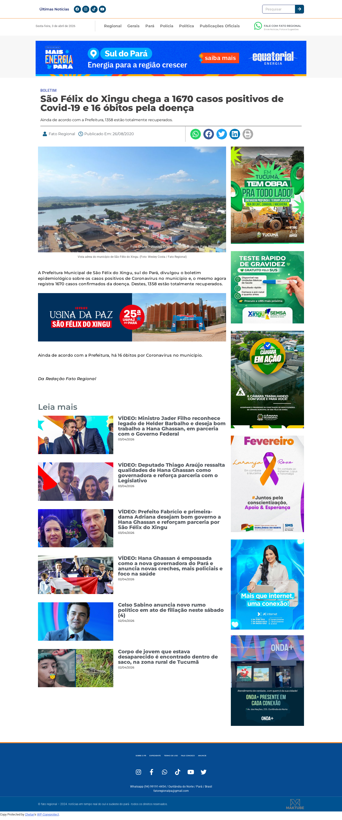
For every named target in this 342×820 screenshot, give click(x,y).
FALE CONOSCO (207, 758)
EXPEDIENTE (135, 758)
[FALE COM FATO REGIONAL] (257, 28)
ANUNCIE (240, 758)
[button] (195, 137)
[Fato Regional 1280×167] (171, 77)
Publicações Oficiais (220, 29)
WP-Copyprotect (48, 817)
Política (186, 29)
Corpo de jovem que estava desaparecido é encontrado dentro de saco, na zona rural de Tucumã (168, 659)
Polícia (166, 29)
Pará (149, 29)
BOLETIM (48, 93)
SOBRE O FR (103, 758)
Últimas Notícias (54, 10)
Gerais (133, 29)
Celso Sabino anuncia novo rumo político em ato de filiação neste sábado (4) (171, 613)
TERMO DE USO (170, 758)
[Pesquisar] (299, 10)
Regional (113, 29)
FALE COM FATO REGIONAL (282, 28)
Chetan (29, 817)
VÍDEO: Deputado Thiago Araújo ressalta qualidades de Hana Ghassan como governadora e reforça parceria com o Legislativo (171, 475)
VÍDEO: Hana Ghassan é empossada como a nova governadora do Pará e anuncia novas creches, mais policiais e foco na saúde (170, 569)
